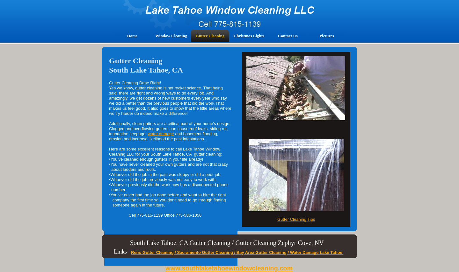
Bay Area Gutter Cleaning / (262, 252)
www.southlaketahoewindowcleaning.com (229, 268)
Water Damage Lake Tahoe (317, 252)
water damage (161, 133)
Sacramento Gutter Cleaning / (206, 252)
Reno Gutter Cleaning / (154, 252)
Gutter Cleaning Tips (296, 219)
